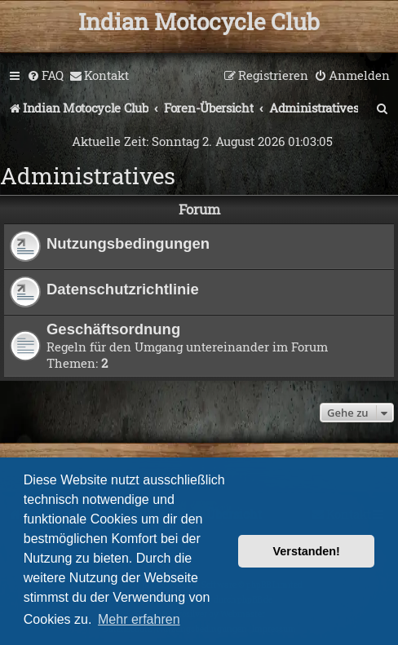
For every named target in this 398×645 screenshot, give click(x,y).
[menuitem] (45, 76)
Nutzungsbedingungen (128, 243)
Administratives (87, 176)
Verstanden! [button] (306, 551)
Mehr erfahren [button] (139, 619)
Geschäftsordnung (113, 329)
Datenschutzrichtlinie (122, 289)
